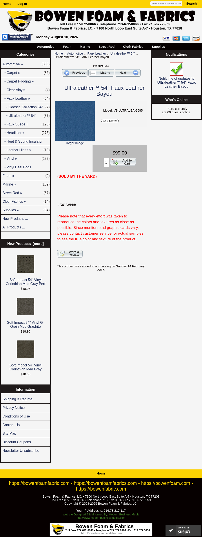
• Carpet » (26, 73)
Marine (85, 46)
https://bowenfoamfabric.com (39, 483)
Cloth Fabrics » (26, 202)
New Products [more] (25, 244)
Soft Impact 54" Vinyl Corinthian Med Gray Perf (25, 270)
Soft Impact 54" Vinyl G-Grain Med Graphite (25, 313)
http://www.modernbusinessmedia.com (101, 517)
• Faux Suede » (26, 124)
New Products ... (15, 219)
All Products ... (13, 227)
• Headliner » (26, 133)
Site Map (9, 433)
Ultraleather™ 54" (122, 53)
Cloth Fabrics (133, 46)
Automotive (75, 53)
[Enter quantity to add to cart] (106, 162)
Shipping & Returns (17, 399)
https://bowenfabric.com (101, 489)
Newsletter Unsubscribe (20, 450)
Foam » (26, 176)
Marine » (26, 184)
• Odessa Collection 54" (26, 107)
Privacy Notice (13, 408)
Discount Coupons (16, 442)
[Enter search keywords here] (166, 3)
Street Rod (107, 46)
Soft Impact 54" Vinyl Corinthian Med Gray (25, 355)
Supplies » (26, 210)
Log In (22, 4)
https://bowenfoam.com (165, 483)
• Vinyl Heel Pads (16, 167)
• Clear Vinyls (26, 90)
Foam (67, 46)
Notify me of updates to (176, 75)
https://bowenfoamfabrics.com (105, 483)
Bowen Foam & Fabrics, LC (117, 503)
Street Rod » (26, 193)
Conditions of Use (16, 416)
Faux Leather (96, 53)
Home (7, 4)
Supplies (158, 46)
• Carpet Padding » (18, 81)
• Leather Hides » (26, 150)
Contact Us (11, 425)
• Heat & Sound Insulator (22, 141)
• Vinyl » (26, 159)
